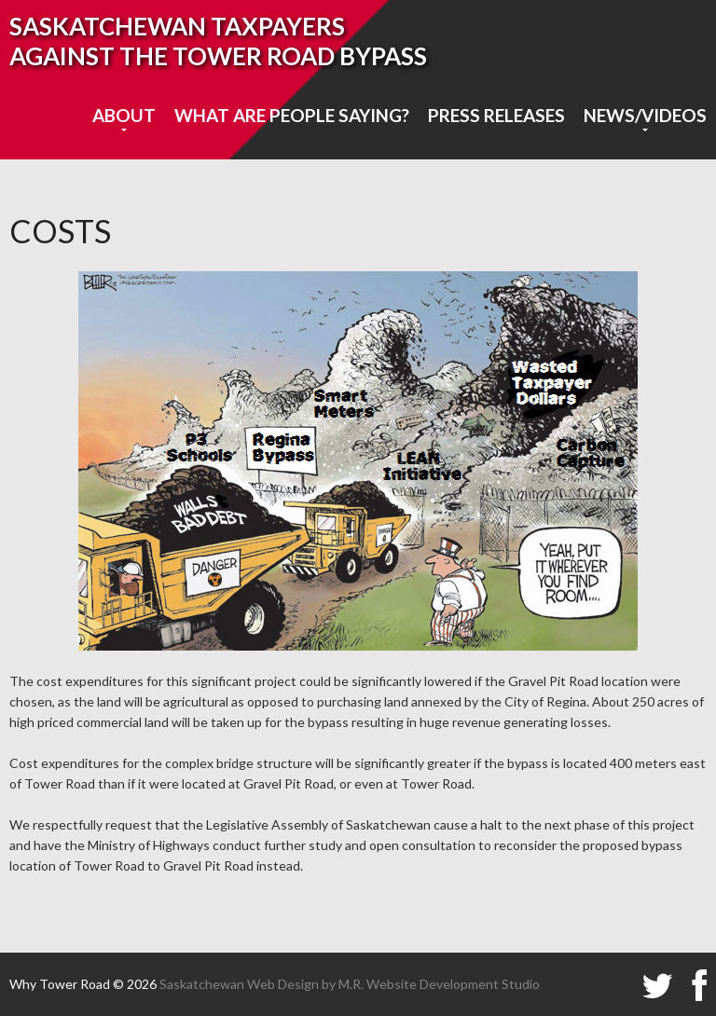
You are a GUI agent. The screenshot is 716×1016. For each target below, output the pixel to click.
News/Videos (645, 115)
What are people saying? (291, 115)
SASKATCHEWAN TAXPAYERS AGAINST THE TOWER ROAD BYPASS (218, 41)
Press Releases (496, 115)
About (124, 115)
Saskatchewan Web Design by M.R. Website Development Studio (349, 984)
